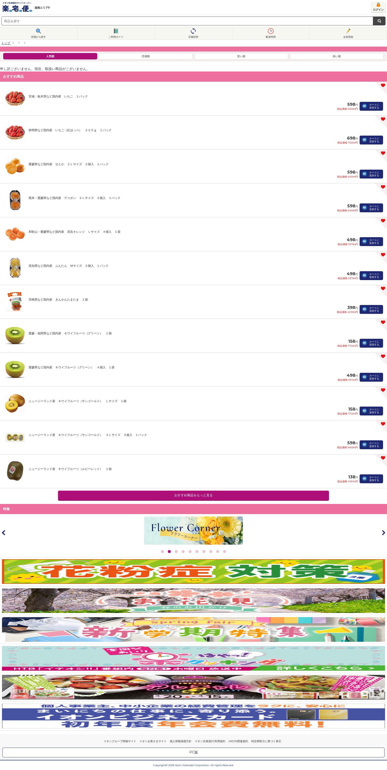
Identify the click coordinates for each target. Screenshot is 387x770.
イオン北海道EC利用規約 (210, 741)
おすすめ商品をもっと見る (193, 495)
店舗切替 (193, 36)
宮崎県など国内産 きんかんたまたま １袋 (58, 299)
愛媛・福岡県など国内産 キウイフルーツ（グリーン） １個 (70, 333)
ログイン (378, 9)
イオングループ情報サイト (120, 741)
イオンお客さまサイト (153, 741)
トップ (5, 43)
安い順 (241, 56)
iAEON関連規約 (238, 741)
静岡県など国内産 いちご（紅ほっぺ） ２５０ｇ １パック (70, 130)
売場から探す (38, 36)
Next (383, 532)
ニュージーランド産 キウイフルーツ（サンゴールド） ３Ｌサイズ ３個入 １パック (88, 435)
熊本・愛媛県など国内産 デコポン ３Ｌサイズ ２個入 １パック (74, 198)
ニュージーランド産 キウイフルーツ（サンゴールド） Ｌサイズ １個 (77, 401)
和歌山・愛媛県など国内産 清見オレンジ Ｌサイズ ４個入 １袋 (74, 231)
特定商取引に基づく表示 (266, 741)
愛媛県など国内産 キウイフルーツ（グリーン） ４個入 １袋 (72, 367)
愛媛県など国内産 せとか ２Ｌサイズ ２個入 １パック (69, 164)
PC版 (193, 752)
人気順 (50, 56)
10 (224, 551)
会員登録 (348, 36)
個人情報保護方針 (181, 741)
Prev (3, 532)
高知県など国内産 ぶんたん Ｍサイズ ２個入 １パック (69, 266)
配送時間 (271, 36)
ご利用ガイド (116, 36)
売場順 (146, 56)
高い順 (337, 56)
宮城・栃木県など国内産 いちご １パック (58, 96)
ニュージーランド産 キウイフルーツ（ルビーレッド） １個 (70, 469)
